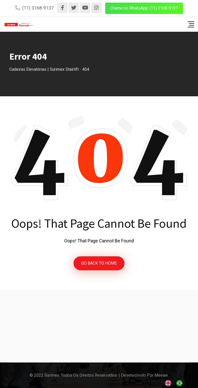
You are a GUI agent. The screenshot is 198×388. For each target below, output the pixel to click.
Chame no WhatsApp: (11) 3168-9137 (144, 8)
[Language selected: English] (176, 383)
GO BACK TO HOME (99, 263)
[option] (181, 383)
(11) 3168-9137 (38, 8)
